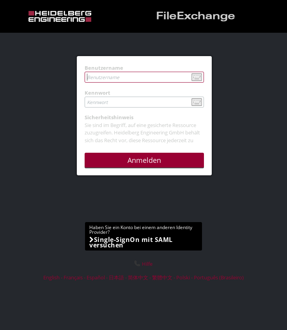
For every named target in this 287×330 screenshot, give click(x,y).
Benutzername (104, 67)
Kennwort (97, 92)
